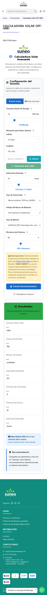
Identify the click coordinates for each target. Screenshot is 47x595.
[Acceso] (40, 11)
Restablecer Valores (23, 294)
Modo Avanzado (32, 101)
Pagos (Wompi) (8, 539)
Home (5, 18)
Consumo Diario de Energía (19, 109)
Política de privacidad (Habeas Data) (16, 524)
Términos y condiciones (11, 518)
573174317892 (10, 554)
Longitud (9, 146)
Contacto (6, 536)
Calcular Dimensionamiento (23, 286)
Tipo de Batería (12, 220)
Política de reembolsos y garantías (15, 521)
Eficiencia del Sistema (17, 232)
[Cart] (44, 11)
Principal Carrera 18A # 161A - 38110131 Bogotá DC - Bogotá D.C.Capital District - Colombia (16, 561)
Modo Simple (15, 101)
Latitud (9, 134)
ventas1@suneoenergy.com (14, 551)
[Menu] (3, 11)
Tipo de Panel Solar (16, 195)
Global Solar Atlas (23, 261)
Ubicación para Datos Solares (20, 130)
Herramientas (15, 18)
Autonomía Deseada (16, 173)
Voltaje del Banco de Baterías (18, 207)
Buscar (33, 159)
